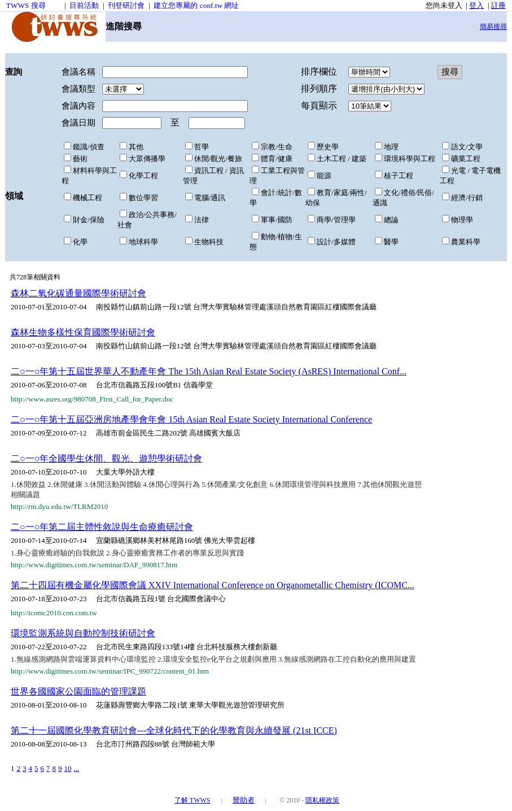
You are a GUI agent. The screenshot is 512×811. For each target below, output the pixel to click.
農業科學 (465, 242)
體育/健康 (276, 158)
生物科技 (209, 242)
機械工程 (87, 197)
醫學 (391, 242)
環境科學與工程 (409, 158)
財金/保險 (88, 219)
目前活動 (84, 5)
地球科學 (143, 242)
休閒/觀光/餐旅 (218, 158)
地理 (391, 147)
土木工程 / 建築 (341, 158)
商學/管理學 (336, 219)
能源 (324, 175)
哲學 (201, 147)
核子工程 (398, 175)
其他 (136, 147)
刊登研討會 (126, 5)
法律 (201, 219)
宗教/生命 (276, 147)
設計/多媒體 (336, 242)
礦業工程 (465, 158)
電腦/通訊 (210, 197)
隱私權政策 (322, 800)
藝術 (80, 158)
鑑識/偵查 (88, 147)
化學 (80, 242)
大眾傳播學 (147, 158)
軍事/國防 (276, 219)
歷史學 (328, 147)
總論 (391, 219)
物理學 (462, 219)
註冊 (498, 5)
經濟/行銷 (467, 197)
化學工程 (143, 175)
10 (68, 768)
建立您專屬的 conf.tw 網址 (196, 5)
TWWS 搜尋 (26, 5)
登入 (476, 5)
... (77, 768)
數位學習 (143, 197)
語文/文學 (467, 147)
